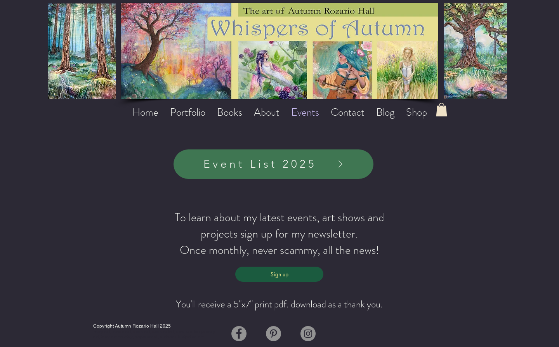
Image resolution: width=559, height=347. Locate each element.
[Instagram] (308, 333)
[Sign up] (279, 274)
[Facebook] (239, 333)
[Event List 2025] (273, 164)
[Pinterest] (273, 333)
